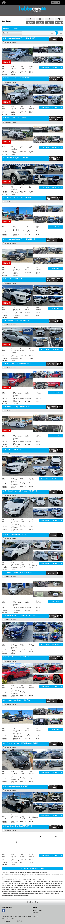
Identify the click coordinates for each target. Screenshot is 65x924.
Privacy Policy (37, 910)
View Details (45, 67)
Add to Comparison (11, 42)
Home (6, 2)
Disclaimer (36, 912)
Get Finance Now (57, 67)
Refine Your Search (10, 28)
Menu (54, 2)
